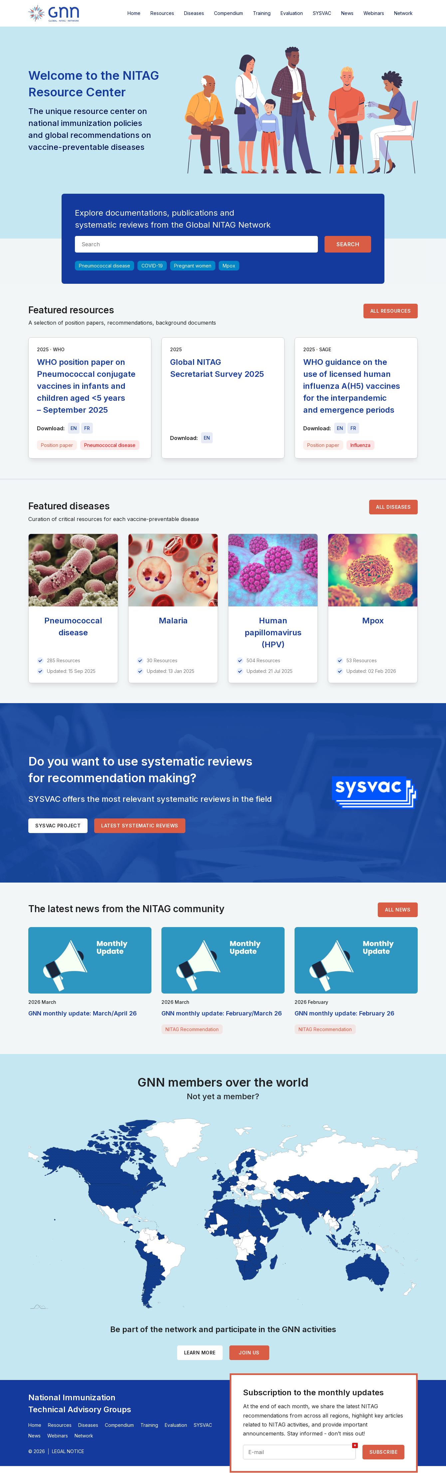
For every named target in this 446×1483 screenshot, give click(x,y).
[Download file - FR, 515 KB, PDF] (87, 428)
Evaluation (292, 13)
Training (262, 13)
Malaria (173, 620)
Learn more (200, 1352)
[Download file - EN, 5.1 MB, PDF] (207, 437)
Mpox (229, 265)
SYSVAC (322, 13)
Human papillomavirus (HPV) (273, 632)
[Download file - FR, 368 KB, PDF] (353, 428)
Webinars (373, 13)
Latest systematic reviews (139, 825)
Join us (249, 1352)
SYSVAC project (58, 825)
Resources (162, 13)
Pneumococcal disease (104, 265)
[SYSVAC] (375, 792)
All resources (390, 311)
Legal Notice (68, 1451)
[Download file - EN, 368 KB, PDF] (340, 428)
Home (133, 13)
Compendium (228, 13)
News (347, 13)
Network (403, 13)
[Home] (53, 13)
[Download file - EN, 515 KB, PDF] (74, 428)
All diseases (393, 507)
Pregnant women (192, 265)
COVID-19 (152, 265)
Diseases (194, 13)
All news (397, 909)
